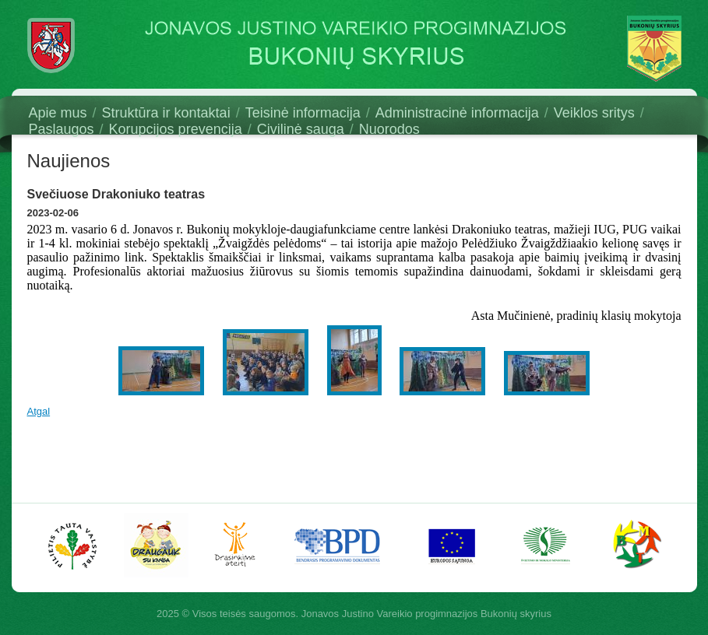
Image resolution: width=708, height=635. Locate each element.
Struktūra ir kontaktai (166, 113)
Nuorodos (389, 129)
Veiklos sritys (594, 113)
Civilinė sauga (300, 129)
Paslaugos (61, 129)
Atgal (39, 411)
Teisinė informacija (303, 113)
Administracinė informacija (457, 113)
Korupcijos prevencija (175, 129)
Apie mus (58, 113)
